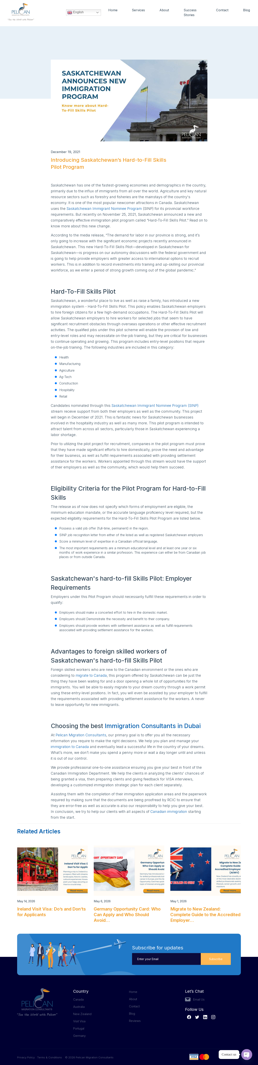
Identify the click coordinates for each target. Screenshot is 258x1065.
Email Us (199, 999)
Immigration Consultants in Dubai (153, 725)
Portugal (78, 1028)
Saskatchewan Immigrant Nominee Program (104, 208)
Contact (222, 10)
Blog (246, 10)
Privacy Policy (27, 1057)
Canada (78, 999)
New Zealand (82, 1014)
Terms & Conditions (49, 1057)
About (165, 10)
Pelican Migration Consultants (81, 735)
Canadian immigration (168, 811)
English (75, 13)
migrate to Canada (91, 675)
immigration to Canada (70, 747)
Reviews (135, 1021)
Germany (79, 1036)
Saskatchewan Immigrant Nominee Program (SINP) (155, 405)
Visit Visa (79, 1021)
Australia (79, 1007)
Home (113, 10)
